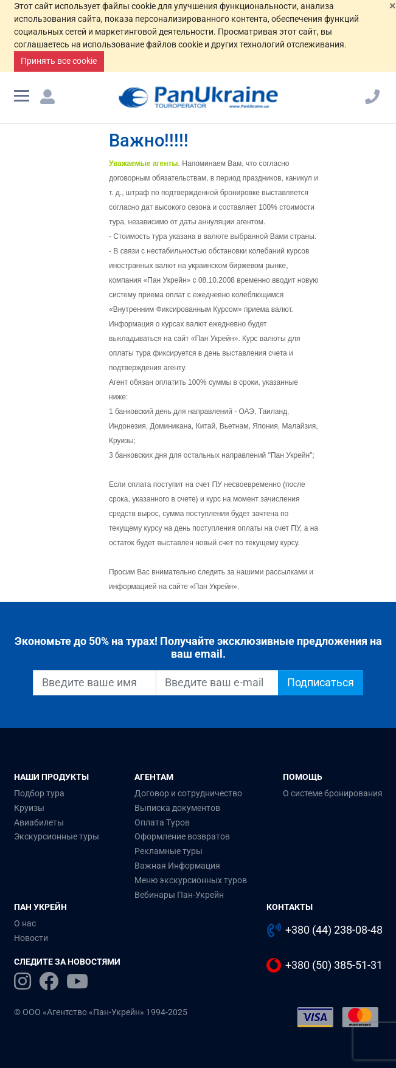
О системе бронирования (333, 793)
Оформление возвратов (182, 836)
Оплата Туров (162, 822)
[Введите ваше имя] (94, 682)
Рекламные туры (168, 851)
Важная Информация (177, 865)
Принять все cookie (59, 61)
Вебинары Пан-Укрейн (179, 895)
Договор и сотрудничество (188, 793)
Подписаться (320, 683)
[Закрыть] (392, 6)
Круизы (29, 808)
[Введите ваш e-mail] (217, 682)
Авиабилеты (39, 822)
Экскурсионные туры (56, 836)
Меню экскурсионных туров (190, 880)
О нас (25, 923)
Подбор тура (39, 793)
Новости (31, 938)
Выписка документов (177, 808)
